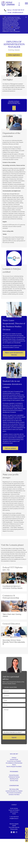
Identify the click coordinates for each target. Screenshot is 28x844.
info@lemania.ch (14, 818)
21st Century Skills (14, 789)
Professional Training (14, 777)
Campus (14, 757)
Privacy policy (14, 829)
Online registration (14, 55)
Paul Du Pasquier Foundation (14, 766)
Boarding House (14, 778)
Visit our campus (10, 448)
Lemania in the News (14, 794)
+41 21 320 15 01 (14, 816)
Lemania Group (14, 759)
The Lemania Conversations (14, 792)
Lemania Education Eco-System (14, 791)
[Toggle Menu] (26, 3)
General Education (14, 775)
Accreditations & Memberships (14, 763)
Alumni (14, 764)
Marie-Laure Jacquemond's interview (14, 354)
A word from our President (14, 761)
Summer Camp (14, 780)
